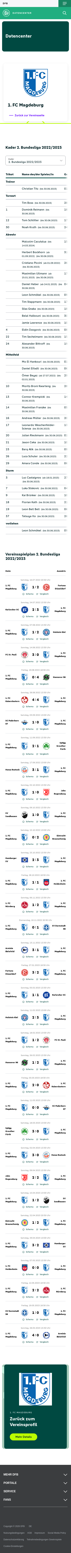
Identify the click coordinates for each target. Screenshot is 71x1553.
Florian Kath (29, 502)
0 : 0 (35, 1107)
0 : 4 (35, 677)
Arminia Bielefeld (9, 950)
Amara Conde (30, 463)
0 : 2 (35, 837)
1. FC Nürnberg (10, 905)
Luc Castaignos (31, 477)
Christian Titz (30, 188)
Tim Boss (27, 202)
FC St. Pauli (10, 655)
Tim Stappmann (32, 301)
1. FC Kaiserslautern (12, 699)
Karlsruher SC (12, 610)
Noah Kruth (29, 227)
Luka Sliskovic (30, 488)
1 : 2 (35, 587)
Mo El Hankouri (31, 361)
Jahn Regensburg (60, 792)
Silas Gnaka (29, 308)
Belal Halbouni (31, 315)
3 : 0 (35, 655)
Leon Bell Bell (31, 509)
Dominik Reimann (33, 209)
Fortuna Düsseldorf (60, 587)
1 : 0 (35, 722)
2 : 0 (35, 1085)
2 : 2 (35, 1177)
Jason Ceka (29, 442)
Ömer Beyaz (29, 375)
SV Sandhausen (11, 815)
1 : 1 (35, 882)
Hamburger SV (11, 860)
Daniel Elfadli (30, 368)
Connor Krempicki (33, 396)
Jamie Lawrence (32, 322)
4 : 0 (35, 1335)
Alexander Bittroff (33, 343)
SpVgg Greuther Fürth (61, 746)
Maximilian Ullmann (34, 273)
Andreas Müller (31, 418)
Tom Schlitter (30, 220)
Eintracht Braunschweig (59, 837)
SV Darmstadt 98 (59, 927)
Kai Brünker (29, 495)
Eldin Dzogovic (31, 329)
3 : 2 (35, 972)
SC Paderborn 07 (12, 722)
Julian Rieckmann (33, 435)
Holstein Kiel (59, 632)
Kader (11, 159)
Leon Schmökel (31, 294)
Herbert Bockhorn (33, 252)
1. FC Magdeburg (10, 587)
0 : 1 (35, 927)
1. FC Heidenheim (60, 882)
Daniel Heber (30, 284)
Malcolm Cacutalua (34, 241)
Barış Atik (27, 449)
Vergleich (42, 594)
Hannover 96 (59, 677)
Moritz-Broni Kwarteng (36, 386)
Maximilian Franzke (34, 407)
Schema (27, 594)
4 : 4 (35, 700)
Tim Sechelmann (32, 336)
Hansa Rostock (12, 770)
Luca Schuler (30, 456)
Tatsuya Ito (29, 516)
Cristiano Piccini (32, 263)
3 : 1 (35, 770)
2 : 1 (35, 746)
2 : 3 (35, 610)
